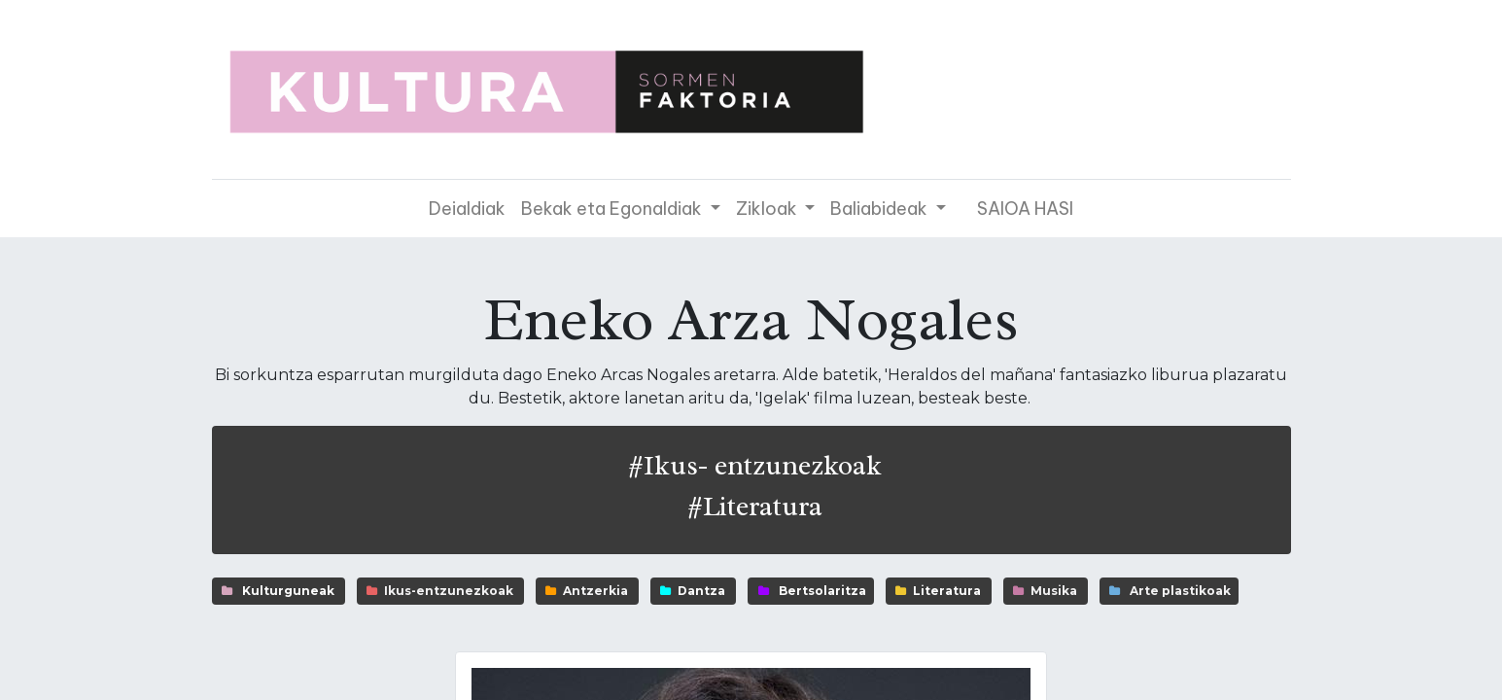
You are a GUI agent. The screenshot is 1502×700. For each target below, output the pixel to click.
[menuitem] (467, 208)
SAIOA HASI (1025, 208)
